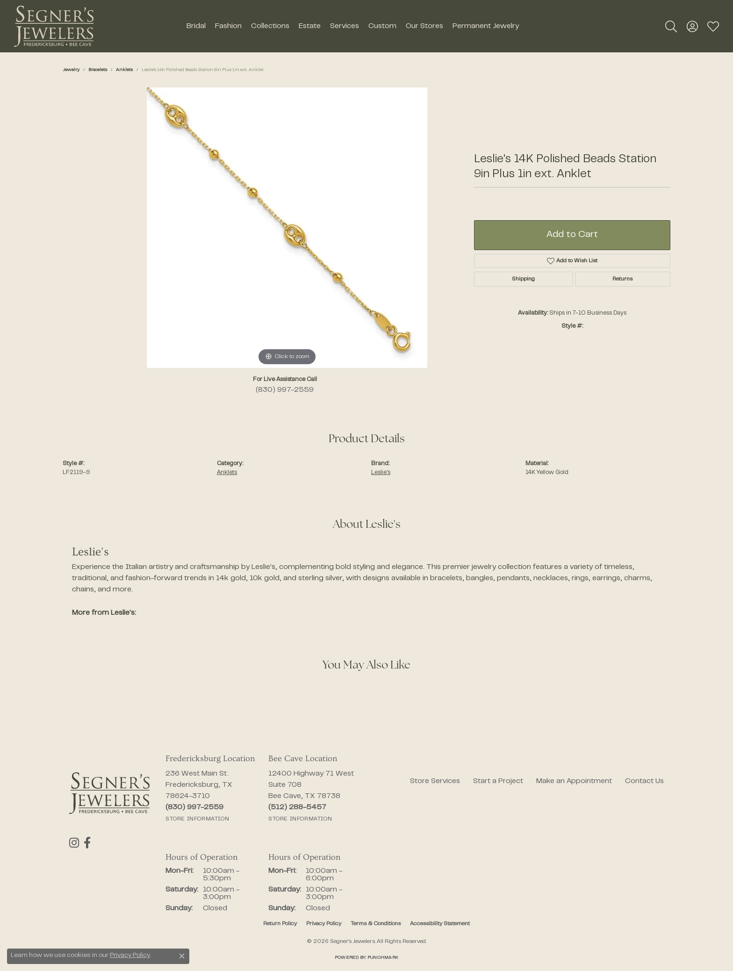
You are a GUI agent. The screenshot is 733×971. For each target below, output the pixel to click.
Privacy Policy (323, 923)
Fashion (228, 26)
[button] (671, 26)
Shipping (523, 279)
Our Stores (424, 26)
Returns (622, 279)
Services (344, 26)
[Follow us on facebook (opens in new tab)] (87, 843)
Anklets (124, 70)
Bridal (196, 26)
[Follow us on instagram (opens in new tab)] (74, 843)
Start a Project (498, 781)
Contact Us (644, 781)
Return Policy (280, 923)
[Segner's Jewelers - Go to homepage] (109, 793)
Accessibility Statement (440, 923)
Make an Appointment (574, 781)
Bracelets (97, 70)
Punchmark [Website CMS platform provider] (382, 958)
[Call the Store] (194, 807)
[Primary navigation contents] (352, 26)
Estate (310, 26)
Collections (270, 26)
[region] (287, 227)
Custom (382, 26)
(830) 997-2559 (285, 390)
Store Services (435, 781)
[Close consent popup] (182, 956)
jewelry (71, 70)
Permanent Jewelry (486, 26)
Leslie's (380, 472)
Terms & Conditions (376, 923)
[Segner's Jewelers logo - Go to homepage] (53, 26)
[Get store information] (197, 819)
